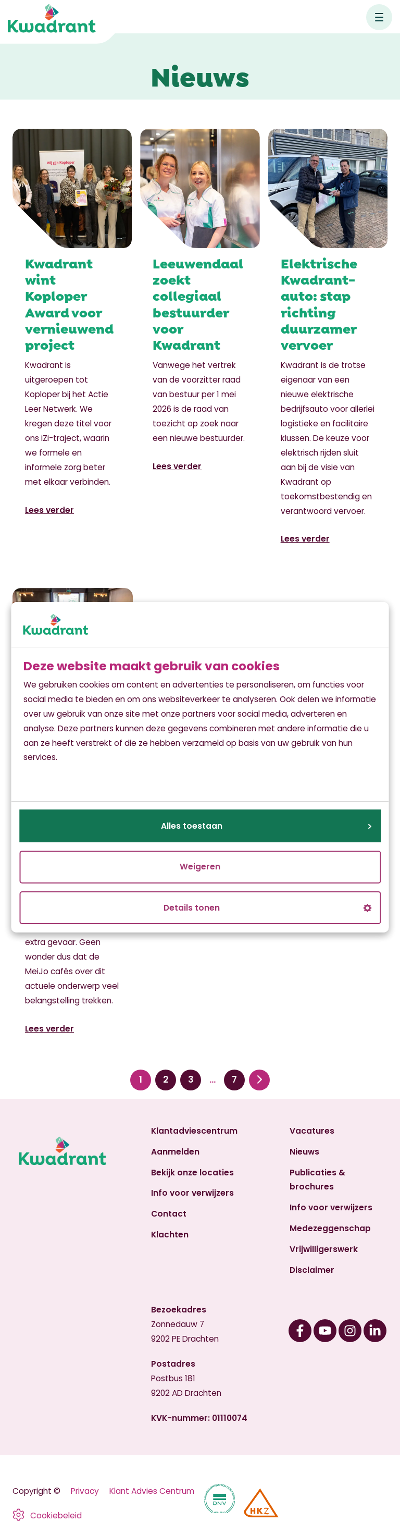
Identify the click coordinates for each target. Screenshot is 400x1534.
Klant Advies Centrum (151, 1491)
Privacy (85, 1491)
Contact (168, 1213)
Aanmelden (175, 1151)
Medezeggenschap (330, 1228)
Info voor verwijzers (192, 1192)
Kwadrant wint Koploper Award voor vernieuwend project (69, 303)
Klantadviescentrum (194, 1130)
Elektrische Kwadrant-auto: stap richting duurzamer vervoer (319, 303)
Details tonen (267, 907)
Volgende (259, 1079)
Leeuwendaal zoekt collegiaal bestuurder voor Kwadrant (198, 303)
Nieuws (304, 1151)
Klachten (170, 1234)
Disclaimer (312, 1270)
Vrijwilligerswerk (324, 1249)
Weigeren (200, 866)
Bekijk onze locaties (192, 1172)
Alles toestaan (266, 825)
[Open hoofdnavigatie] (379, 17)
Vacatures (312, 1130)
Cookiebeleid (56, 1515)
